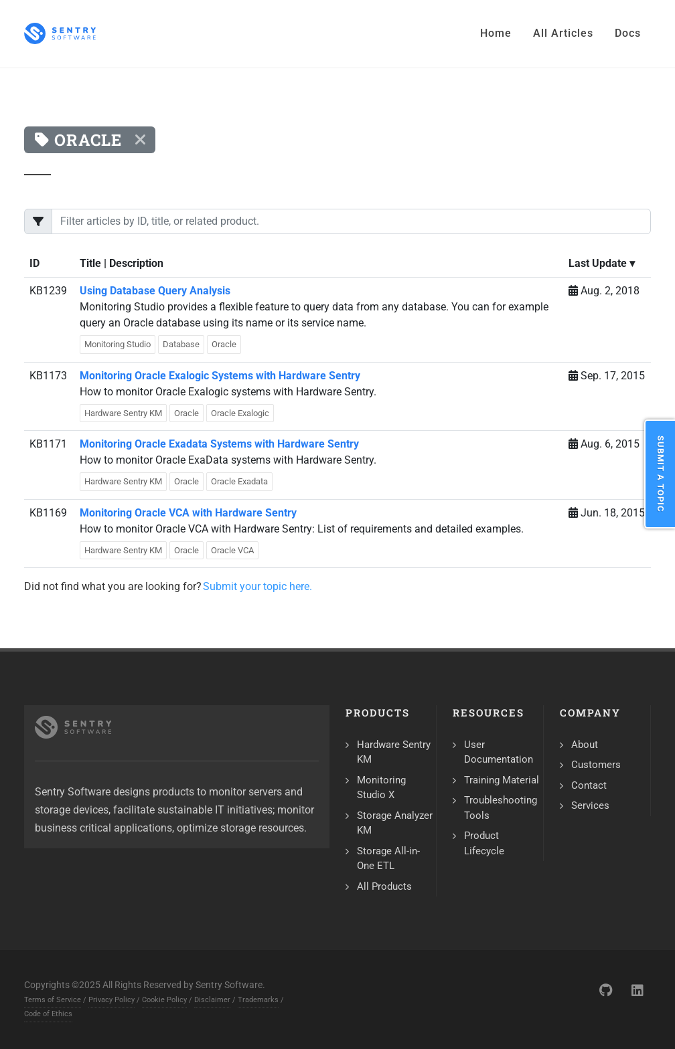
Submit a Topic (661, 474)
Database (181, 344)
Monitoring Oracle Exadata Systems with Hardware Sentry (219, 444)
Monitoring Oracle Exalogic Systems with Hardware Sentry (220, 375)
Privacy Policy (111, 999)
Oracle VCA (232, 550)
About (584, 745)
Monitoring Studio (117, 344)
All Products (384, 886)
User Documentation (498, 752)
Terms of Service (52, 999)
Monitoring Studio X (381, 787)
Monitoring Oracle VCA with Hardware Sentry (188, 512)
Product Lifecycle (484, 843)
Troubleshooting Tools (500, 808)
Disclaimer (212, 999)
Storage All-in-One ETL (388, 858)
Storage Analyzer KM (395, 823)
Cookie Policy (164, 999)
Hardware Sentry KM (123, 413)
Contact (589, 785)
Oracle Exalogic (240, 413)
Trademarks (258, 999)
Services (590, 805)
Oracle (224, 344)
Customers (596, 765)
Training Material (501, 780)
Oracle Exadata (239, 481)
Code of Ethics (48, 1014)
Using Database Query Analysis (155, 290)
